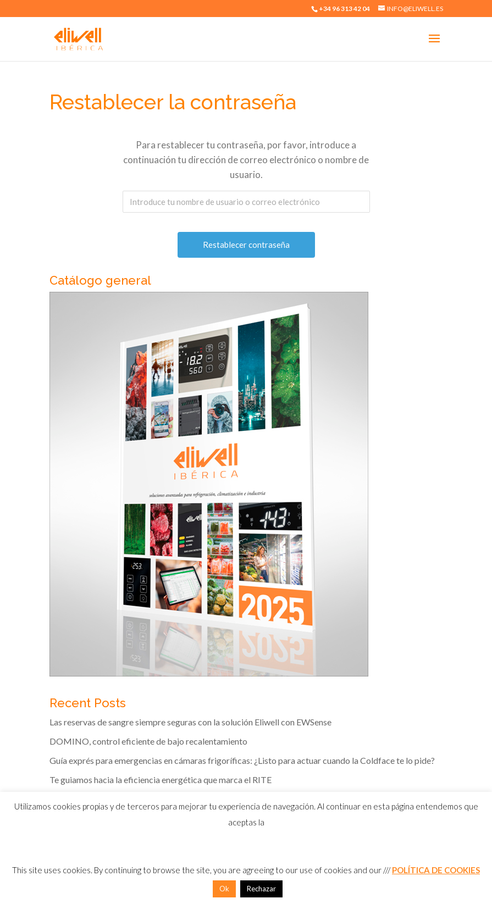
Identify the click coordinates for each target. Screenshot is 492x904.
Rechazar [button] (261, 888)
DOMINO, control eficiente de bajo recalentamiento (148, 741)
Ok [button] (224, 888)
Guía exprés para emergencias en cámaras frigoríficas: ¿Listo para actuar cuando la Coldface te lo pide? (242, 760)
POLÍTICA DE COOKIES (436, 870)
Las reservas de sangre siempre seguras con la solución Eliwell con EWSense (190, 722)
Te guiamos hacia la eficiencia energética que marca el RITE (160, 779)
